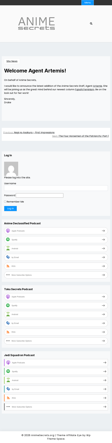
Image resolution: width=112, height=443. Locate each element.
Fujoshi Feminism (84, 89)
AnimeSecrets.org (42, 435)
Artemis (97, 86)
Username (10, 183)
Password (9, 195)
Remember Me (14, 201)
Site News (11, 61)
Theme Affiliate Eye (69, 435)
